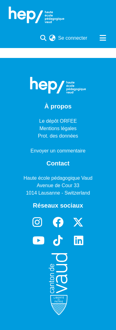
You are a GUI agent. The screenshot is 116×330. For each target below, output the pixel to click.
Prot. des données (58, 136)
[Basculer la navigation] (102, 38)
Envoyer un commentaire (58, 150)
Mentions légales (57, 128)
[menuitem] (52, 38)
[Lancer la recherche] (43, 38)
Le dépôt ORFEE (58, 121)
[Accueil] (36, 14)
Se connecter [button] (73, 38)
